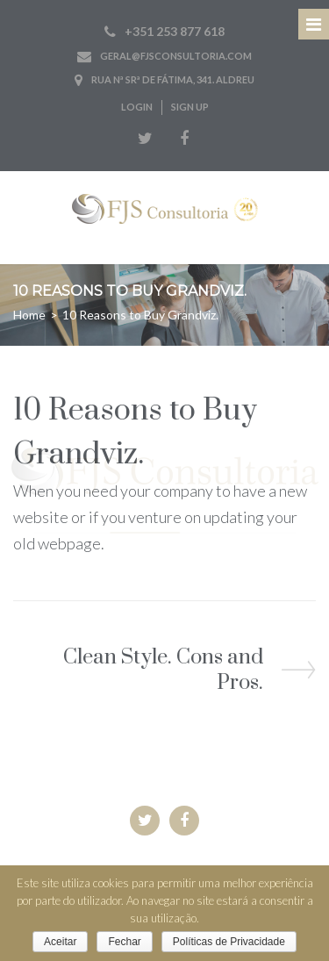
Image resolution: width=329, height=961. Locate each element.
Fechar (124, 942)
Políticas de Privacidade (229, 942)
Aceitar (60, 942)
